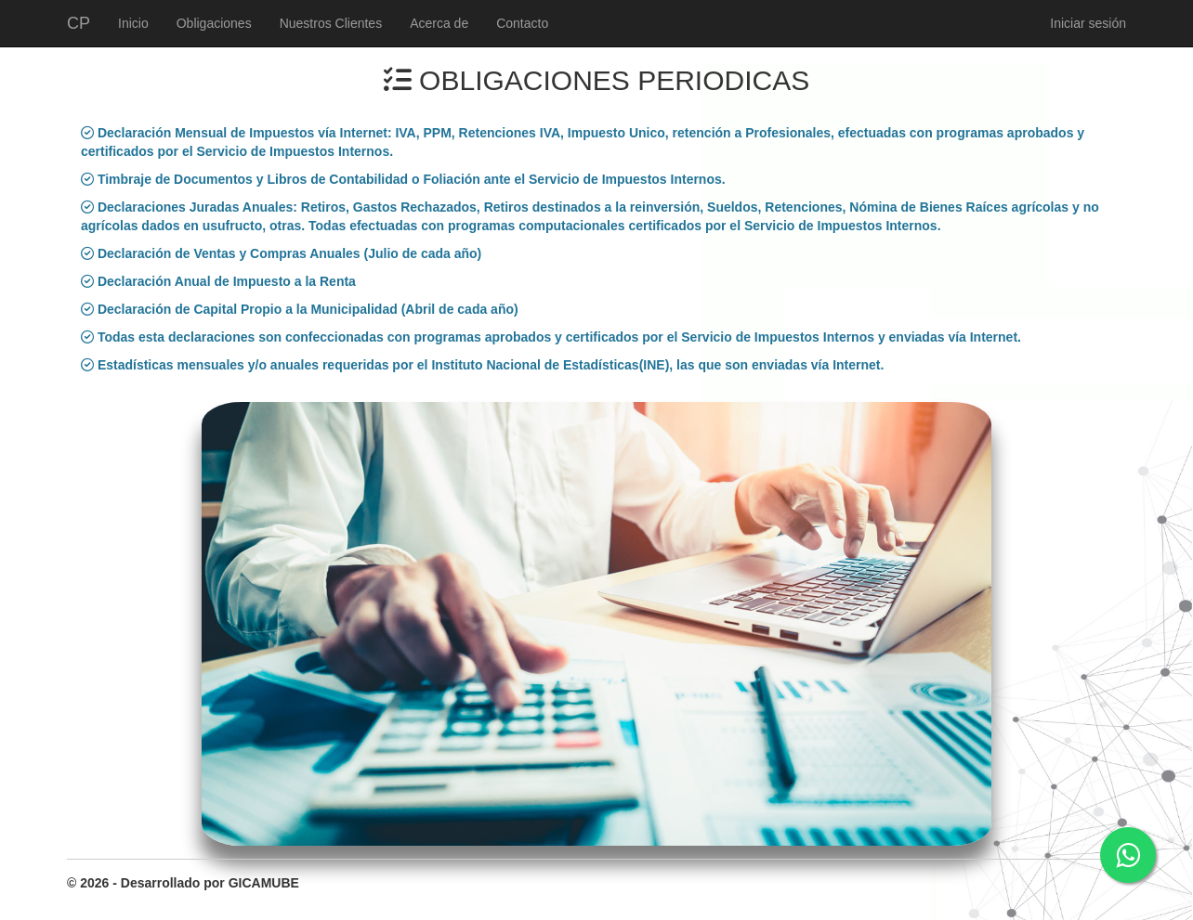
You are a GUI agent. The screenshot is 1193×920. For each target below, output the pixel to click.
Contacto (522, 23)
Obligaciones (214, 23)
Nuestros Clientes (331, 23)
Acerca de (439, 23)
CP (78, 23)
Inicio (133, 23)
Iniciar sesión (1088, 23)
